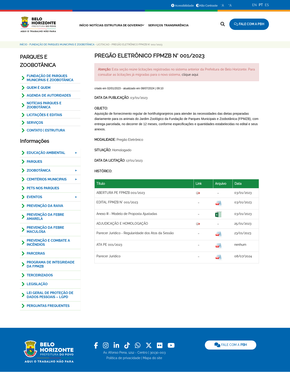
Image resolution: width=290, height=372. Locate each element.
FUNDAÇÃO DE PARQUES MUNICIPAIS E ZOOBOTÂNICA (50, 78)
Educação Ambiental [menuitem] (49, 154)
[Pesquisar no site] (222, 24)
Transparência (182, 25)
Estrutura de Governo (122, 25)
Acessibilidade (184, 5)
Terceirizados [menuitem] (40, 275)
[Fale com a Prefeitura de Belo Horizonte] (249, 24)
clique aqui (190, 74)
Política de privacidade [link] (123, 358)
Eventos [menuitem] (49, 198)
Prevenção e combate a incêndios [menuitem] (48, 242)
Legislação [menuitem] (37, 284)
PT (261, 5)
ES (267, 5)
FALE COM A (230, 345)
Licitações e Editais (44, 115)
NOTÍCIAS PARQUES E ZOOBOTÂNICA (44, 105)
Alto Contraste (209, 5)
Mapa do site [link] (152, 358)
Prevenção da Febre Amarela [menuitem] (45, 217)
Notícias (90, 25)
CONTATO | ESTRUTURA (46, 130)
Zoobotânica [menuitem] (49, 171)
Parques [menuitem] (34, 162)
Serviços (158, 25)
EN (254, 5)
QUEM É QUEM (38, 88)
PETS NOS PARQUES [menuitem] (43, 188)
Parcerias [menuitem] (36, 253)
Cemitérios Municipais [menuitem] (49, 180)
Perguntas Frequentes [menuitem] (48, 306)
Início (75, 25)
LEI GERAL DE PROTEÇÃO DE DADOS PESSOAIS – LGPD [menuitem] (50, 295)
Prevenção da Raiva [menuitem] (45, 206)
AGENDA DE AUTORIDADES (49, 95)
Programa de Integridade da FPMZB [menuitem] (50, 264)
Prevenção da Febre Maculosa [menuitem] (45, 230)
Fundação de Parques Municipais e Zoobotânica (61, 44)
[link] (97, 345)
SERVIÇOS (35, 123)
